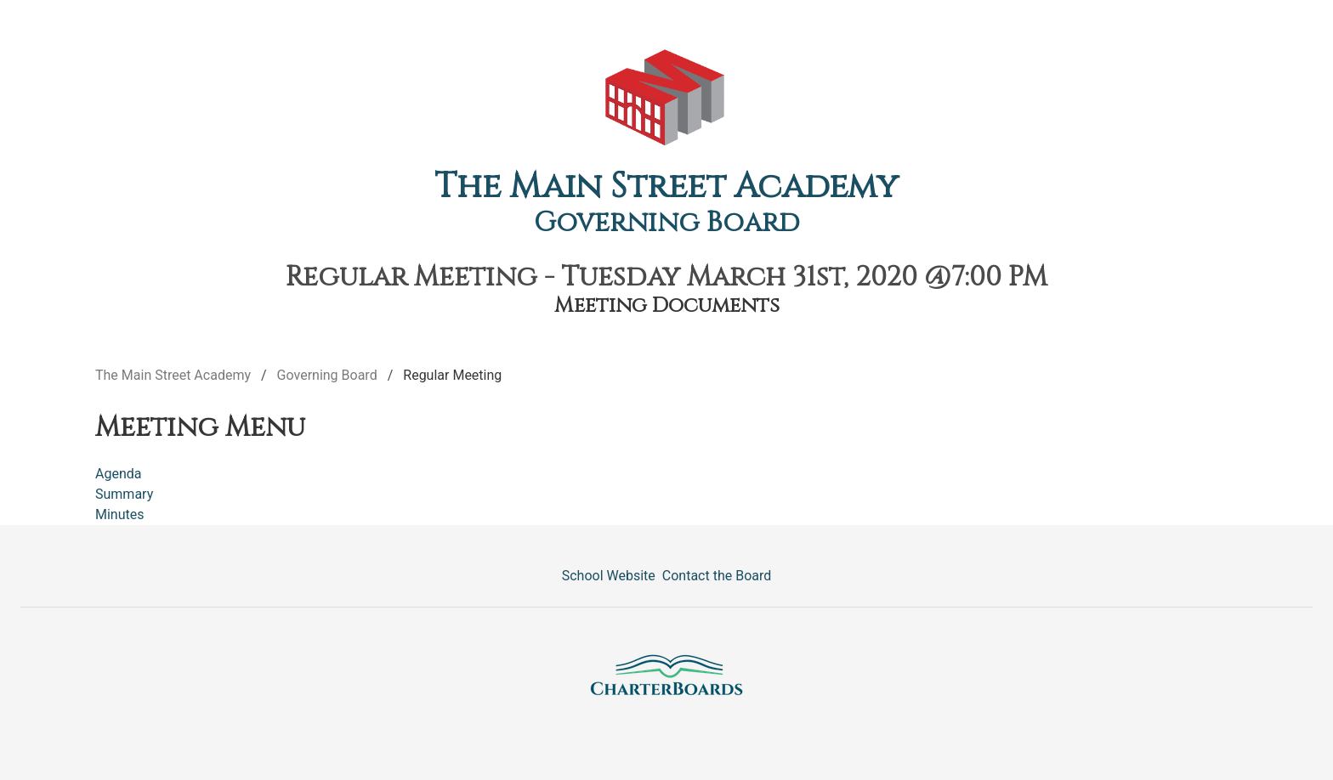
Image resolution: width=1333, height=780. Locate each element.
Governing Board (667, 223)
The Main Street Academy (666, 187)
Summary (124, 494)
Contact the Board (716, 576)
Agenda (118, 474)
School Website (608, 576)
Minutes (120, 514)
